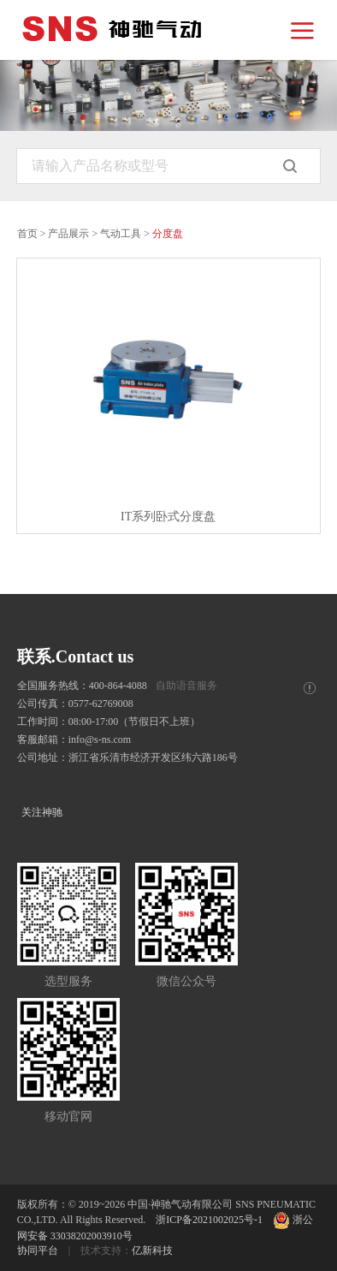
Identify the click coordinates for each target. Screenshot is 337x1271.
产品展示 (68, 234)
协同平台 (37, 1250)
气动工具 (120, 234)
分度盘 (167, 234)
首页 (27, 234)
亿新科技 (152, 1250)
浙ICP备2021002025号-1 (209, 1220)
